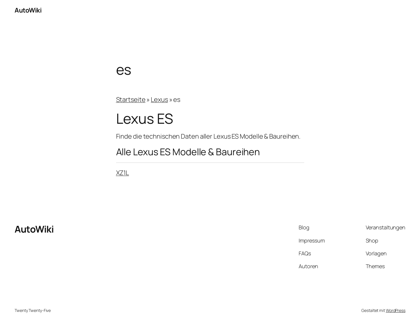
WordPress (395, 310)
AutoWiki (28, 10)
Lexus (159, 99)
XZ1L (122, 172)
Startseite (131, 99)
